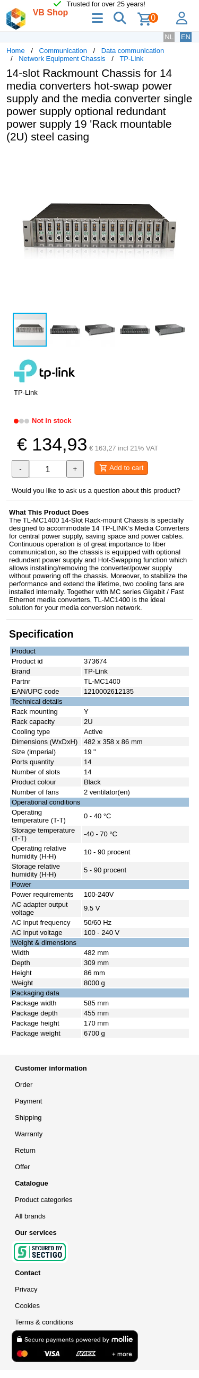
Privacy (26, 1289)
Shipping (28, 1117)
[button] (183, 162)
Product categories (43, 1200)
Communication (63, 51)
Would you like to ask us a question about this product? (96, 490)
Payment (28, 1101)
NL (169, 37)
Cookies (27, 1306)
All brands (30, 1216)
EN (186, 37)
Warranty (28, 1134)
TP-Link (131, 59)
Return (25, 1150)
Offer (22, 1167)
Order (23, 1085)
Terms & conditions (44, 1322)
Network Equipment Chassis (62, 59)
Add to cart (121, 468)
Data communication (133, 51)
